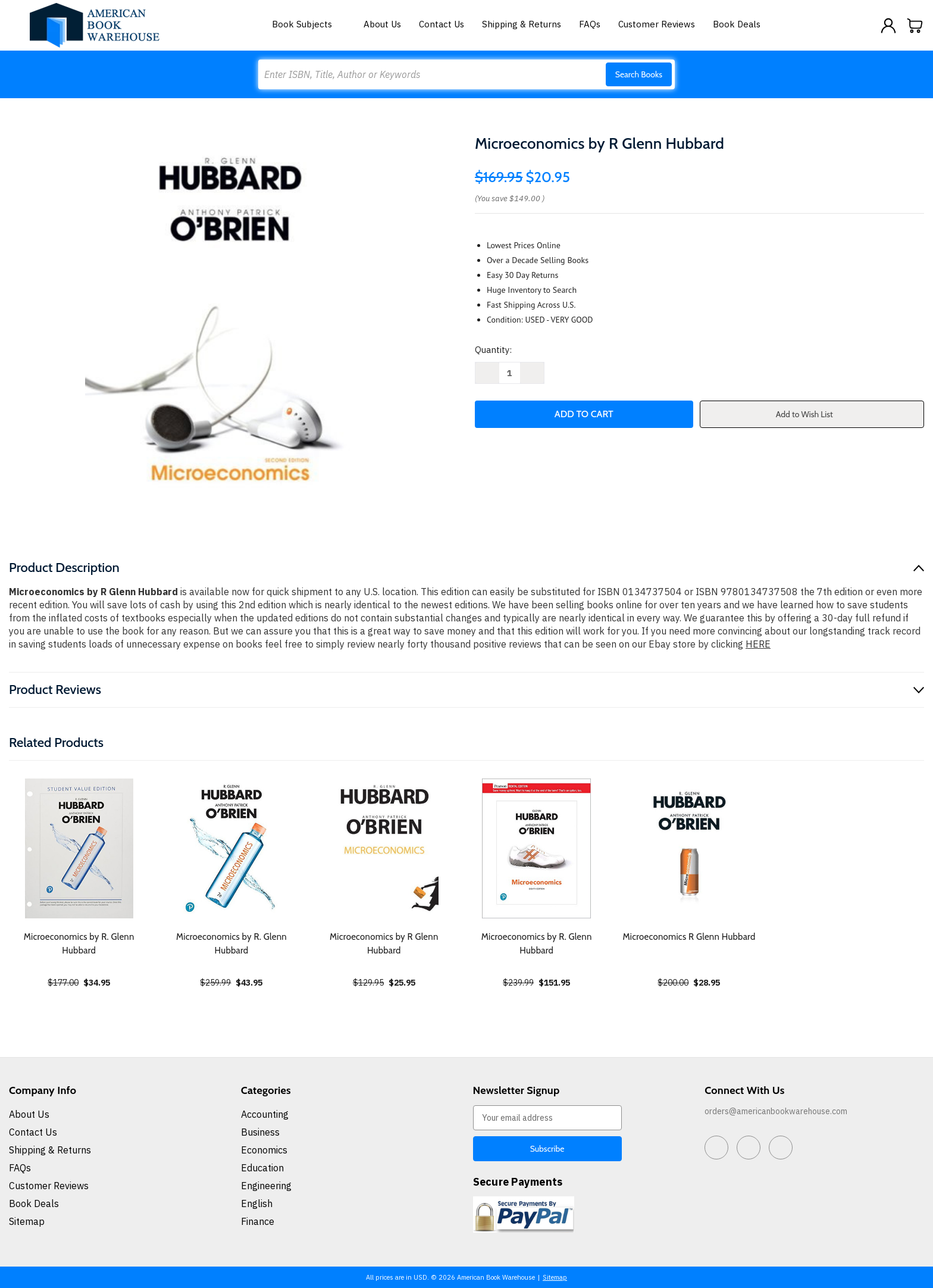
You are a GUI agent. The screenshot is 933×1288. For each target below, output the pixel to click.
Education (262, 1168)
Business (260, 1132)
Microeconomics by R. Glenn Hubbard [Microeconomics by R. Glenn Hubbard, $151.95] (536, 943)
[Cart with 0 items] (915, 26)
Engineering (266, 1186)
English (257, 1203)
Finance (257, 1221)
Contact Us (441, 24)
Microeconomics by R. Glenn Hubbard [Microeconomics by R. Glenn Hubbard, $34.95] (79, 943)
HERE (758, 644)
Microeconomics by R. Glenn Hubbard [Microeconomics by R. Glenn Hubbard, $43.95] (231, 943)
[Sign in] (888, 26)
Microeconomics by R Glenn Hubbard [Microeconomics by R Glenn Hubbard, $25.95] (384, 943)
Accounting (265, 1114)
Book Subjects (309, 24)
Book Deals (736, 24)
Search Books (638, 74)
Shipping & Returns (521, 24)
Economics (264, 1150)
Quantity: (493, 349)
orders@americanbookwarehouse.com (776, 1111)
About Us (382, 24)
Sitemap (27, 1221)
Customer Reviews (656, 24)
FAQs (589, 24)
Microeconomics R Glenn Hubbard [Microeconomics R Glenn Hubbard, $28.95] (688, 936)
